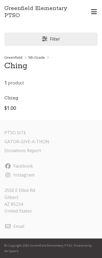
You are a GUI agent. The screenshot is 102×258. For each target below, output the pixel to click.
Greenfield (13, 57)
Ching (11, 98)
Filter (51, 39)
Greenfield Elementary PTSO (35, 12)
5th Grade (36, 57)
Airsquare (11, 251)
